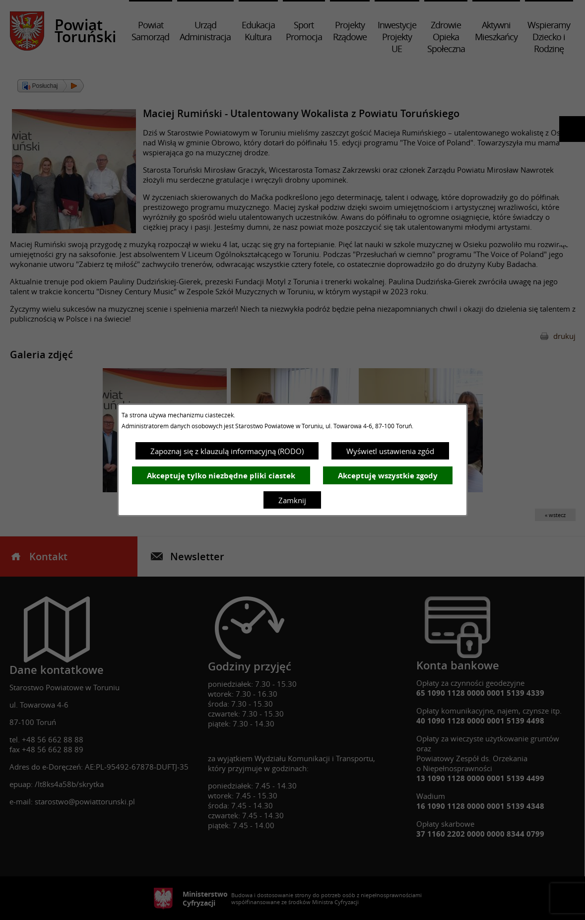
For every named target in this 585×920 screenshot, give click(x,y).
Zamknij (292, 500)
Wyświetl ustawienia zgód (390, 451)
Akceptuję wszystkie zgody (388, 475)
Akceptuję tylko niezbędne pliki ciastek (221, 475)
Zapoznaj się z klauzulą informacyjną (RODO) (227, 451)
